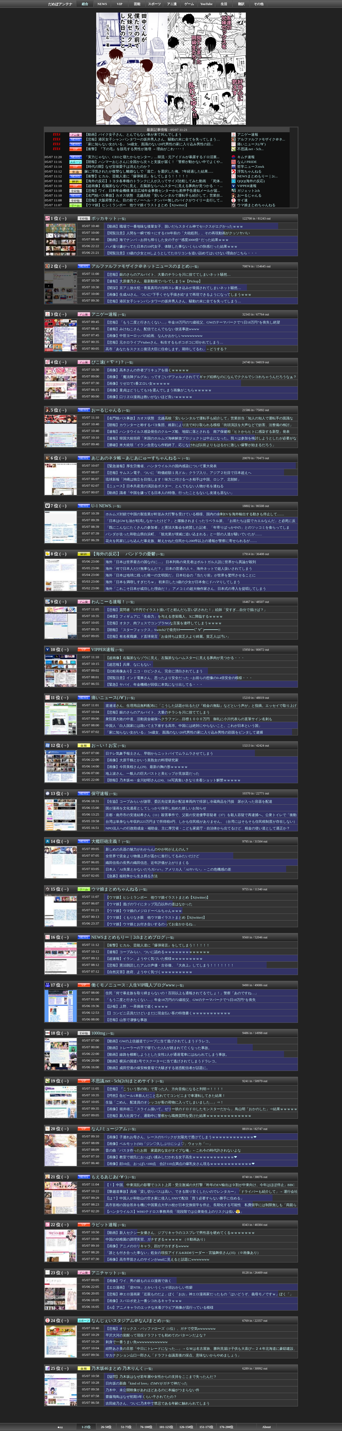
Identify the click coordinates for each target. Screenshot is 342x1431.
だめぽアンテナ (60, 4)
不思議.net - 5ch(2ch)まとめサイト (123, 1081)
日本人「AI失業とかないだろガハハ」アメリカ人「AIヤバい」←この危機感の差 (168, 869)
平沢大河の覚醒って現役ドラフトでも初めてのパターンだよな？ (156, 1335)
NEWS (102, 4)
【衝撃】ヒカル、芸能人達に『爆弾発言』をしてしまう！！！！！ (136, 176)
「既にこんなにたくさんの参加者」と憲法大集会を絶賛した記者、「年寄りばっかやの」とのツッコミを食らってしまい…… (198, 530)
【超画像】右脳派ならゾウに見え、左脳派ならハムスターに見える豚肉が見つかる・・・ (175, 658)
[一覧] (122, 218)
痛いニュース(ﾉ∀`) (251, 144)
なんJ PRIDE (247, 162)
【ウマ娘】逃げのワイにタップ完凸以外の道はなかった (149, 904)
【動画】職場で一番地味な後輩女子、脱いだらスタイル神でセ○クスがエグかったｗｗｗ (174, 226)
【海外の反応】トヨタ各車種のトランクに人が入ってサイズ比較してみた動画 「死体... (153, 181)
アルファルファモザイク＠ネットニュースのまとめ (140, 266)
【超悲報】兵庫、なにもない (128, 664)
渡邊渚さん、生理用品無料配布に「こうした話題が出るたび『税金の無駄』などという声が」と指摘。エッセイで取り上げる (201, 708)
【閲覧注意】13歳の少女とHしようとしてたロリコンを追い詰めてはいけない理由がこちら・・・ (182, 253)
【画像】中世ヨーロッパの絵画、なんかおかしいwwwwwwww (154, 336)
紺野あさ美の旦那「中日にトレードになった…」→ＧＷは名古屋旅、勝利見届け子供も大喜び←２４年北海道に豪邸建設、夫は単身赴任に (201, 1351)
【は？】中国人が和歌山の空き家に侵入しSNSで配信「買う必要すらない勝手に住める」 (175, 1198)
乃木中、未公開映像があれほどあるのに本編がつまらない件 (152, 1390)
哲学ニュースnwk (250, 167)
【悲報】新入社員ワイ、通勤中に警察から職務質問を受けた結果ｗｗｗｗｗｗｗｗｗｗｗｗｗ (178, 1116)
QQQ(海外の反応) (251, 181)
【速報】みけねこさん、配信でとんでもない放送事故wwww (152, 329)
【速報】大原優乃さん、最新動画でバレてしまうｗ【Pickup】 (154, 281)
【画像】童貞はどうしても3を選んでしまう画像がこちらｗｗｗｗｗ (159, 390)
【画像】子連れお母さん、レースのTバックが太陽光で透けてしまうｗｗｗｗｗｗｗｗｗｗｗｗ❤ (181, 1137)
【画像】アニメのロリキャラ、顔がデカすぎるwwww (147, 1246)
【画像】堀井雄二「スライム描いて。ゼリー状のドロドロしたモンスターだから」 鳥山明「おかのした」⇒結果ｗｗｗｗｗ (201, 1109)
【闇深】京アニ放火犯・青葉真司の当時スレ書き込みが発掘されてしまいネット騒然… (173, 288)
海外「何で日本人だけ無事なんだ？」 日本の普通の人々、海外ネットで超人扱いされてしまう (179, 569)
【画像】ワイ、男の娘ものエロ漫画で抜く (139, 1281)
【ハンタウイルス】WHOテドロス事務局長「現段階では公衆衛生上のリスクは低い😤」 (175, 1212)
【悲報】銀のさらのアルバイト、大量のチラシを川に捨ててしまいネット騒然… (168, 274)
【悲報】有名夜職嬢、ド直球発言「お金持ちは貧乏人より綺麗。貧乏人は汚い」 (168, 636)
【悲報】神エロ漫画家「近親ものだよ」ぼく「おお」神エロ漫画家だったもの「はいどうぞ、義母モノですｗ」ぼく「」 (199, 1294)
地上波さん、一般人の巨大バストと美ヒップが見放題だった (152, 773)
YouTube (206, 4)
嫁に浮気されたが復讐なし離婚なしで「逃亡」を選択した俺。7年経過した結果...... (148, 171)
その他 (258, 4)
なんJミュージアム (109, 1128)
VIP (119, 4)
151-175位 (206, 1427)
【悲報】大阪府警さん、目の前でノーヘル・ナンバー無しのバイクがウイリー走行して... (153, 200)
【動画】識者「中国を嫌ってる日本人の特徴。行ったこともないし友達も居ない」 (170, 493)
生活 (224, 4)
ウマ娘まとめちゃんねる (256, 205)
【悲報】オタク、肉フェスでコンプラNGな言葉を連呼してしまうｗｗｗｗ (164, 623)
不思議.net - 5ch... (250, 149)
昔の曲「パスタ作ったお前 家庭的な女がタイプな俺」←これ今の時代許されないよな (173, 1150)
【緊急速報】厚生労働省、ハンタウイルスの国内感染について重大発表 (161, 466)
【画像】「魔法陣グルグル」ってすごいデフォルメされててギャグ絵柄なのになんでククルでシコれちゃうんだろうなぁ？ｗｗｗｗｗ (201, 379)
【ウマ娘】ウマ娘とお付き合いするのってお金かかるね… (151, 924)
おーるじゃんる (249, 195)
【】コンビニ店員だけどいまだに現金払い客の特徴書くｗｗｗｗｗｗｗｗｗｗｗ (168, 1013)
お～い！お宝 (104, 745)
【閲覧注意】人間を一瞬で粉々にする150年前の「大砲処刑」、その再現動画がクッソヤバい (178, 233)
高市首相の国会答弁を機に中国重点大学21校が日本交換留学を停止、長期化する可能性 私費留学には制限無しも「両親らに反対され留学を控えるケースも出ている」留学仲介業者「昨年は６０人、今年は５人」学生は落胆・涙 (201, 1207)
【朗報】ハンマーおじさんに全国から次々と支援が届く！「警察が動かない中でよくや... (153, 162)
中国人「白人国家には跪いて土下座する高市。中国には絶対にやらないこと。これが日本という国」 (184, 726)
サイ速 (242, 200)
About (266, 1427)
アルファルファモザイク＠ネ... (261, 139)
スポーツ (154, 4)
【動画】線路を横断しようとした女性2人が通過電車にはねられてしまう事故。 (167, 1054)
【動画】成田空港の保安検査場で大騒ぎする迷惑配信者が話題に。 (158, 1068)
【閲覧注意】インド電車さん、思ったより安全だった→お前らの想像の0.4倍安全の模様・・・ (179, 678)
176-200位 (227, 1427)
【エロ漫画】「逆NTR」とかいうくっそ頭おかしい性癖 (149, 1287)
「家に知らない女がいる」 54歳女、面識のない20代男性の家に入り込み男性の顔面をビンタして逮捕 (184, 732)
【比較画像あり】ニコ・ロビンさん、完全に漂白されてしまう (154, 671)
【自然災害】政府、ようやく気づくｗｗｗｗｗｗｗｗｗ (149, 972)
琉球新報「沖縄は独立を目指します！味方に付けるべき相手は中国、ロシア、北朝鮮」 (173, 479)
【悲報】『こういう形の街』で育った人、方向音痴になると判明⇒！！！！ (165, 1089)
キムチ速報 (246, 157)
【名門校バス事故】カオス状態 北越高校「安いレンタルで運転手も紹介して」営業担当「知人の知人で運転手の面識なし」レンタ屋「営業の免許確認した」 (199, 420)
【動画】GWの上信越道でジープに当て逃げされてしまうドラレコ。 (159, 1041)
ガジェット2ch (248, 191)
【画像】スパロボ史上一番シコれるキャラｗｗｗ (144, 1301)
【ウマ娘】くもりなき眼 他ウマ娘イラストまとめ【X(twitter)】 (156, 917)
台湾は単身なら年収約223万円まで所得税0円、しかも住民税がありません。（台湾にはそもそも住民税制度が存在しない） (201, 822)
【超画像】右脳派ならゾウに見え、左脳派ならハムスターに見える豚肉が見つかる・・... (153, 186)
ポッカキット (104, 218)
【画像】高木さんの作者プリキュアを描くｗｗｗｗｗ (147, 370)
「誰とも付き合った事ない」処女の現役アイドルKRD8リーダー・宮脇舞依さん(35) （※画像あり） (183, 1253)
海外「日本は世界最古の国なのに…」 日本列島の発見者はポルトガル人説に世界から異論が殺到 (181, 562)
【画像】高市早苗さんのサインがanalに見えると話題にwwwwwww (157, 1259)
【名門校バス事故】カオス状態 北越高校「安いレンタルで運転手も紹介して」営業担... (153, 195)
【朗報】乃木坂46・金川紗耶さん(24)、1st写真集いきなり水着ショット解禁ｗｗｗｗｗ (173, 780)
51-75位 (126, 1427)
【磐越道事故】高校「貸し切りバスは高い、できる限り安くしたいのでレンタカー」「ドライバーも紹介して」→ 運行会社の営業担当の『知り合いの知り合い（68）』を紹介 (202, 1194)
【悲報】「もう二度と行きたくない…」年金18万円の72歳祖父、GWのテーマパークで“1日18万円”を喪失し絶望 (193, 322)
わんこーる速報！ (108, 601)
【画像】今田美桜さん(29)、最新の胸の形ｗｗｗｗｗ (147, 767)
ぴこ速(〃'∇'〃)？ (107, 362)
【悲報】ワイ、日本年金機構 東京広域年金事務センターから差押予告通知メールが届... (152, 190)
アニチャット (104, 1272)
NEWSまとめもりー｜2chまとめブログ (128, 937)
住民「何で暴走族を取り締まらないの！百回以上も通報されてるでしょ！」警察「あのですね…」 (182, 993)
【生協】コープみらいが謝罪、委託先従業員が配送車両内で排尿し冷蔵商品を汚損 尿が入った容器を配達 (189, 802)
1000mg (98, 1033)
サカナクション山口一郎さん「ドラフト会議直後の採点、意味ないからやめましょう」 (173, 1355)
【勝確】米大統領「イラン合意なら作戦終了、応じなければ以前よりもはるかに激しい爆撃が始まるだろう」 (191, 445)
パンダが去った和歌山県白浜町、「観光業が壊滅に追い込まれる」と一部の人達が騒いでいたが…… (184, 534)
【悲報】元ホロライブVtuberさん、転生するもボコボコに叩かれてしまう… (164, 342)
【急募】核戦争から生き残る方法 (132, 876)
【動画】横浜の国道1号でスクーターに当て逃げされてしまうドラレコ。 (162, 1061)
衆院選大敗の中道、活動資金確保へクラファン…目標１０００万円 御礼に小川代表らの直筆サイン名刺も (189, 719)
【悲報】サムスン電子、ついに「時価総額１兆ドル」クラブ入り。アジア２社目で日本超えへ (178, 473)
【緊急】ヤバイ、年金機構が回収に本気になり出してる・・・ (154, 685)
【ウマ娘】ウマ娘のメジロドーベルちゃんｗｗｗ (144, 911)
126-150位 (186, 1427)
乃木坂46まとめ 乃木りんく (117, 1368)
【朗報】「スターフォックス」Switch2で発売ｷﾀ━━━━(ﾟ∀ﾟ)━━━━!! (163, 630)
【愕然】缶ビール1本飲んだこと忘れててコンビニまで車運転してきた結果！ (166, 1096)
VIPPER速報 (246, 186)
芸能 (137, 4)
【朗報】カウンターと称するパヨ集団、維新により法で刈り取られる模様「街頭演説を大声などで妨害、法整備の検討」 (199, 425)
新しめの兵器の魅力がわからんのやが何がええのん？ (147, 849)
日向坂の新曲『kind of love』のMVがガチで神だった (147, 1383)
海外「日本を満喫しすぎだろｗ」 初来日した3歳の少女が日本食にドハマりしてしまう (173, 582)
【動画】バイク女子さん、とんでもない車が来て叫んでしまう (133, 134)
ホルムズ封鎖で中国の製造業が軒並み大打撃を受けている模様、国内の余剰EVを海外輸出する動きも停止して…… (195, 514)
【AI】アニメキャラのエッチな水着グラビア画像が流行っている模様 (159, 1307)
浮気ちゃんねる (249, 171)
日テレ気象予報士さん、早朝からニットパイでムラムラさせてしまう (159, 753)
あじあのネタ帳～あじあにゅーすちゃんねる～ (136, 458)
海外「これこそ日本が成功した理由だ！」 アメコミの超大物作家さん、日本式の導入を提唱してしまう (186, 589)
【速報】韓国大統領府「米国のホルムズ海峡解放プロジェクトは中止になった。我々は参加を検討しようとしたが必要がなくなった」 (201, 440)
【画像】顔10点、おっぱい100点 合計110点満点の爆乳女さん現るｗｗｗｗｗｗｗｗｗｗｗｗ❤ (180, 1164)
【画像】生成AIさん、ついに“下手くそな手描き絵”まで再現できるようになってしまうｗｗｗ (178, 295)
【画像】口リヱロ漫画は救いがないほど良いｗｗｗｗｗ (149, 397)
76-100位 (146, 1427)
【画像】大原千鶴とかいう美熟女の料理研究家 (142, 760)
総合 (85, 4)
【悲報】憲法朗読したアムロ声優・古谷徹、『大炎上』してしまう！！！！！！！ (170, 965)
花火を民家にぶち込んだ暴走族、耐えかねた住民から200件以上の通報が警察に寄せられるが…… (181, 541)
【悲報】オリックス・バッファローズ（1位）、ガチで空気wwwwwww (161, 1329)
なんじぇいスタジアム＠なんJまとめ (126, 1320)
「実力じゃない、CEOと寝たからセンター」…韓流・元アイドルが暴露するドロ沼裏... (151, 157)
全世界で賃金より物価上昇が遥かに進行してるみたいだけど (152, 856)
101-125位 (166, 1427)
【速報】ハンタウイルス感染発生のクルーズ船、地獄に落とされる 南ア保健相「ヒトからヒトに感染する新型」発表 (198, 432)
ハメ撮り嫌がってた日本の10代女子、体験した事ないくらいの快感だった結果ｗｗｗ (172, 246)
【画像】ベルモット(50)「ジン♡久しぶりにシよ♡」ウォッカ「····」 (159, 1144)
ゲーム (189, 4)
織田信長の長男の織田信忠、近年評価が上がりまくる (147, 863)
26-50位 (106, 1427)
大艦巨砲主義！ (106, 841)
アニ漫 (172, 4)
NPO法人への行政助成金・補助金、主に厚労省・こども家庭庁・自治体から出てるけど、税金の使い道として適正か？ (198, 828)
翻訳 (241, 4)
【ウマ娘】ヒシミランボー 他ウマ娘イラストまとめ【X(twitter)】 (136, 205)
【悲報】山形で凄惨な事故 (126, 1020)
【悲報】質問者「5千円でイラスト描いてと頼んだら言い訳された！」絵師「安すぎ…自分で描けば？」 (186, 610)
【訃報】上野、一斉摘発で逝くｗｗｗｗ (137, 1006)
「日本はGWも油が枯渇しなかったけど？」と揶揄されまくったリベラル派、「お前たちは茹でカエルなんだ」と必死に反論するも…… (201, 523)
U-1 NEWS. (101, 506)
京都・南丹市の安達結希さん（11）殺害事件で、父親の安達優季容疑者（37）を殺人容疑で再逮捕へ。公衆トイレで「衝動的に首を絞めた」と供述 (201, 817)
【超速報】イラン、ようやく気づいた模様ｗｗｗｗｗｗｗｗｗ (154, 959)
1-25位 (86, 1427)
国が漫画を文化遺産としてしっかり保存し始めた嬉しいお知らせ (156, 808)
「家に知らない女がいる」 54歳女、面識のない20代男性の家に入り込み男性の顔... (148, 144)
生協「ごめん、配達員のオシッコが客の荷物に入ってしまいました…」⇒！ (165, 1102)
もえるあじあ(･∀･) (109, 1177)
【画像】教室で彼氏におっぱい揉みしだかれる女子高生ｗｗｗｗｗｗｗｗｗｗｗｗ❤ (171, 1157)
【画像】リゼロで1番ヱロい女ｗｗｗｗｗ (138, 383)
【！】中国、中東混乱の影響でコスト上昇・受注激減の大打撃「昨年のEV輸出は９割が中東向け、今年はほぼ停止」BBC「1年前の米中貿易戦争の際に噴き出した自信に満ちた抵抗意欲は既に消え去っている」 (200, 1187)
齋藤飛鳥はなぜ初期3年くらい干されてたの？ (141, 1397)
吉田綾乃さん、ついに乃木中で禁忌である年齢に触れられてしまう (158, 1403)
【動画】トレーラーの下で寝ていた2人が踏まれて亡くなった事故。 (159, 1048)
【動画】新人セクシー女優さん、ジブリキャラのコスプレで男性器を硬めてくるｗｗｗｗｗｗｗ (180, 1233)
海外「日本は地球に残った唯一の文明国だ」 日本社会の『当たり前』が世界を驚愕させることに (181, 575)
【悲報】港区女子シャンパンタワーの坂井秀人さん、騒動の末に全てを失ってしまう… (152, 139)
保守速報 (99, 793)
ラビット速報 (104, 1224)
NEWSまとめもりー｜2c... (257, 176)
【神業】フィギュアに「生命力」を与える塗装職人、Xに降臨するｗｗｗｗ (164, 616)
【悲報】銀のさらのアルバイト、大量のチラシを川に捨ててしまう (158, 712)
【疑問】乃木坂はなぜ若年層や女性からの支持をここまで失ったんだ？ (161, 1377)
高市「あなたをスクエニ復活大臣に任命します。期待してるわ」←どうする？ (166, 349)
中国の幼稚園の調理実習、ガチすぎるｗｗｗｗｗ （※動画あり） (156, 1239)
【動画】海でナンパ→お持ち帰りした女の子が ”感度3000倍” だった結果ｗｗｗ (167, 240)
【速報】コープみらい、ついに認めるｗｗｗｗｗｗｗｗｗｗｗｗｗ (158, 952)
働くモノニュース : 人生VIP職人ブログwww (133, 985)
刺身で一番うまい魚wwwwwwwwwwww (137, 1342)
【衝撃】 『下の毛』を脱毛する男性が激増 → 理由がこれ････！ (134, 149)
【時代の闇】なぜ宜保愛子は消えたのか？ (117, 166)
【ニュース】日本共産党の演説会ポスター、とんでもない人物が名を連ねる (165, 486)
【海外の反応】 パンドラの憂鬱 (123, 554)
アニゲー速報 (247, 134)
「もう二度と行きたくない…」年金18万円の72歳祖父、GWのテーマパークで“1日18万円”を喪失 (181, 1000)
